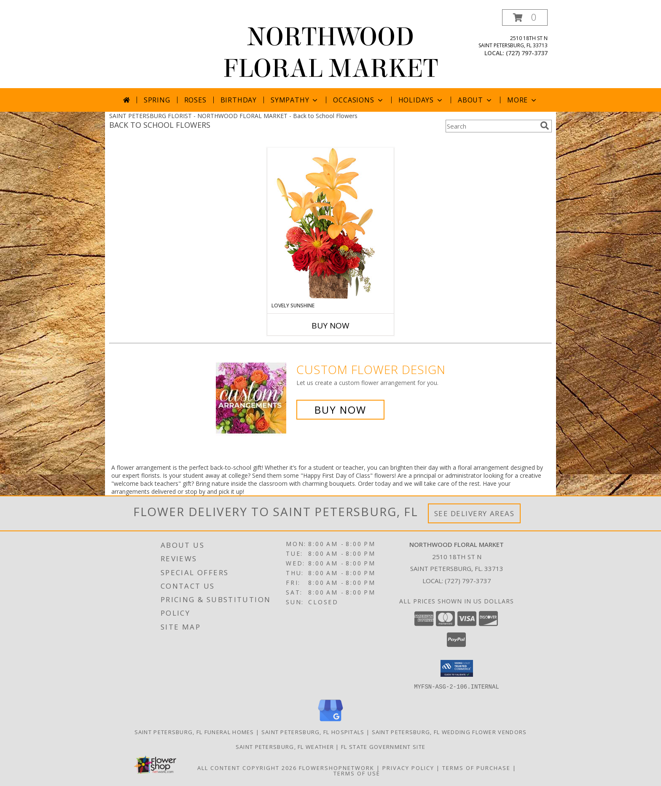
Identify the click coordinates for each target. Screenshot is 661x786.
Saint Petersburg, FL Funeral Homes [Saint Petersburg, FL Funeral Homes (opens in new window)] (194, 731)
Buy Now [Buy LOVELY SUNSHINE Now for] (330, 325)
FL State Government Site (383, 746)
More (522, 100)
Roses (195, 100)
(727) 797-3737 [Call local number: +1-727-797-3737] (527, 53)
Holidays (421, 100)
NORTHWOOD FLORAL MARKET (330, 52)
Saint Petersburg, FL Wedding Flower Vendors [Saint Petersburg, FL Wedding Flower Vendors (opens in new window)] (449, 731)
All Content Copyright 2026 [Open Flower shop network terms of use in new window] (247, 767)
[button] (525, 17)
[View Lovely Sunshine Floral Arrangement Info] (330, 224)
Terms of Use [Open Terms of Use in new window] (356, 773)
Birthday (238, 100)
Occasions (358, 100)
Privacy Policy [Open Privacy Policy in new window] (408, 767)
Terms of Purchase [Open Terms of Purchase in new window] (476, 767)
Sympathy (295, 100)
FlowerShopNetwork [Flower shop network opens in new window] (336, 767)
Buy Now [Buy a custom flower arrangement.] (340, 410)
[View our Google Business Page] (330, 721)
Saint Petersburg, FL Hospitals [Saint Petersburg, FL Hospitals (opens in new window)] (313, 731)
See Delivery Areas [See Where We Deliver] (474, 513)
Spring (157, 100)
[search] (544, 125)
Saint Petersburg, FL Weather (285, 746)
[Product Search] (491, 126)
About (475, 100)
